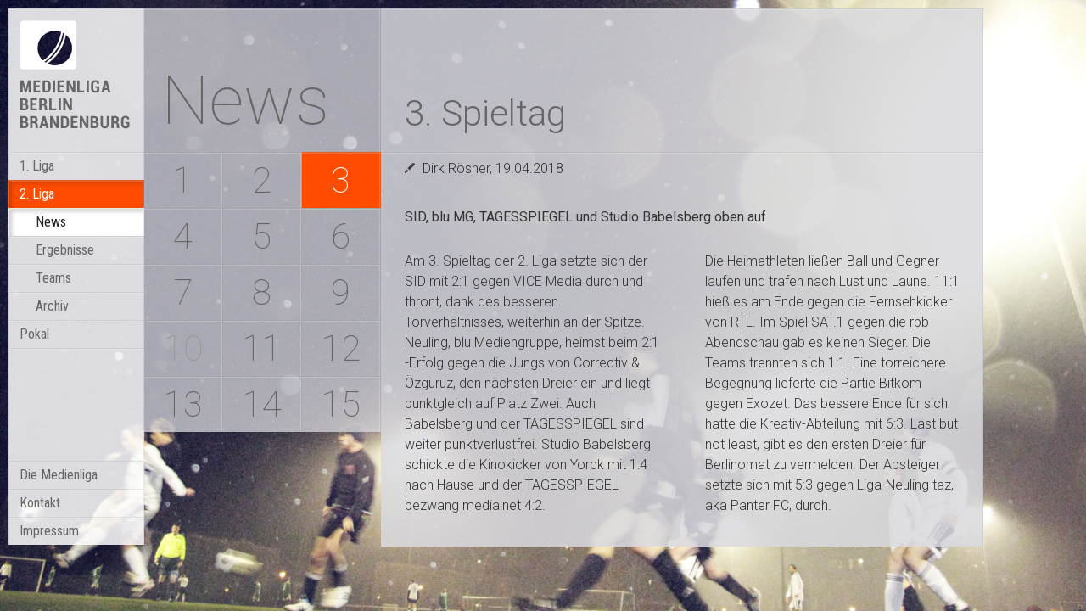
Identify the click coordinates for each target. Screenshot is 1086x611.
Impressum (49, 531)
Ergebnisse (65, 250)
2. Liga (37, 194)
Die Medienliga (59, 475)
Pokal (34, 334)
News (51, 222)
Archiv (52, 306)
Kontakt (40, 503)
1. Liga (37, 166)
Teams (53, 278)
